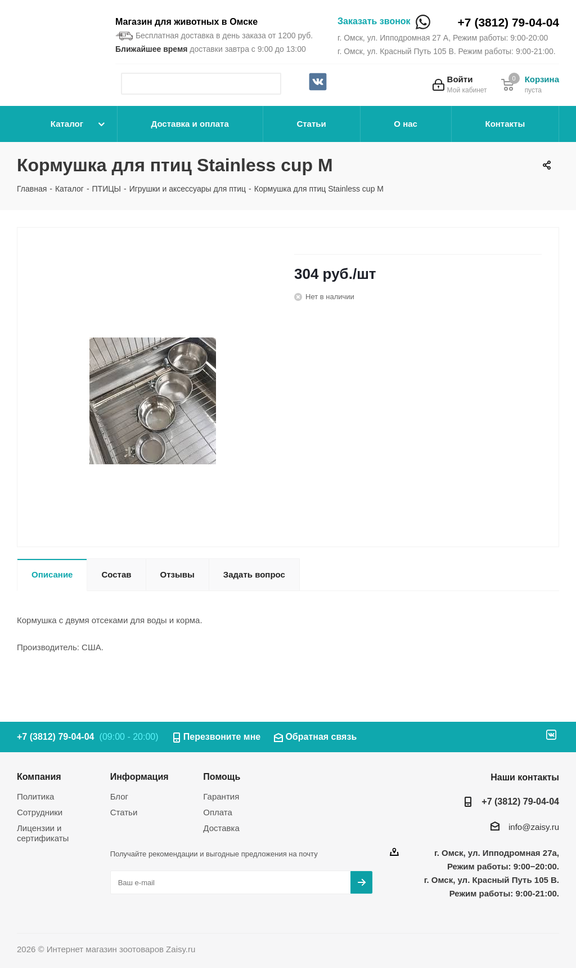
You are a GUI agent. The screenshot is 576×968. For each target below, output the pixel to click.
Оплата (217, 812)
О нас (405, 123)
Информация (139, 776)
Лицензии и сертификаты (43, 833)
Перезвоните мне (222, 736)
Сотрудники (39, 812)
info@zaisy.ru (533, 827)
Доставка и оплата (190, 123)
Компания (39, 776)
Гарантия (221, 796)
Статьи (311, 123)
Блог (119, 796)
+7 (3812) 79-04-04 (508, 22)
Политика (35, 796)
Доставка (221, 828)
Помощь (221, 776)
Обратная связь (321, 736)
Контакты (505, 123)
